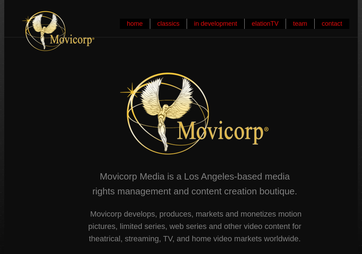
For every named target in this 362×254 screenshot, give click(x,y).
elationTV (265, 23)
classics (168, 23)
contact (332, 23)
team (300, 23)
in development (215, 23)
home (135, 23)
